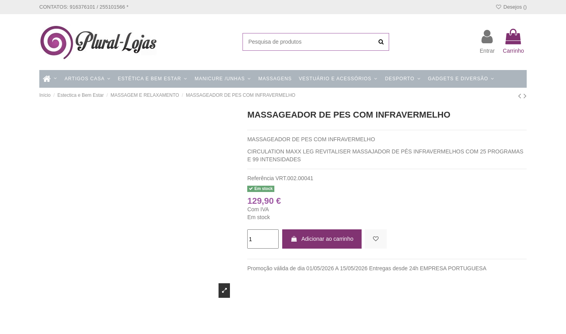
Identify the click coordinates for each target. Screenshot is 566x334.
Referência (260, 178)
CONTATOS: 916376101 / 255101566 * (84, 7)
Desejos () (511, 7)
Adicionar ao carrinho (321, 239)
